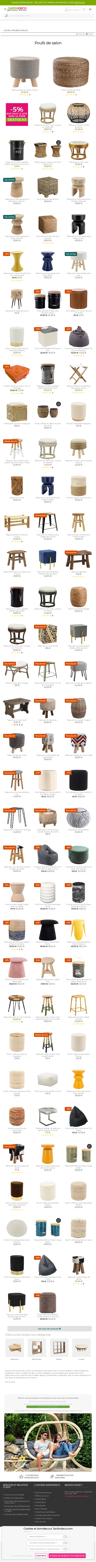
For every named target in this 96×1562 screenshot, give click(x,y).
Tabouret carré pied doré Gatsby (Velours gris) (78, 647)
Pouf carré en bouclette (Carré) (47, 1091)
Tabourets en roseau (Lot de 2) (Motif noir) (47, 163)
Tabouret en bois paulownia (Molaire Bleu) (48, 499)
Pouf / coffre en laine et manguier (17, 1055)
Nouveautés (40, 1505)
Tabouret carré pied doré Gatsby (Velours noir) (17, 1315)
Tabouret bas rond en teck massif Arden (78, 536)
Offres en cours (42, 1496)
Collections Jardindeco (45, 1512)
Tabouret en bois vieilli (17, 720)
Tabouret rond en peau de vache (78, 1278)
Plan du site (40, 1522)
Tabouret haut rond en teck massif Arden (48, 1055)
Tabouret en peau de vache (17, 311)
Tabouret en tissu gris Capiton (78, 683)
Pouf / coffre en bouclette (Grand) (79, 1055)
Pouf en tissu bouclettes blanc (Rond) (17, 1241)
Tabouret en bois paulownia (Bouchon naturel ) (17, 200)
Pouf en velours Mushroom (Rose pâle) (17, 980)
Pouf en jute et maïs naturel (78, 498)
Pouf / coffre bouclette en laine (78, 1240)
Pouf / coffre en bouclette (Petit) (48, 1204)
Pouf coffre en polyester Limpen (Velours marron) (48, 1315)
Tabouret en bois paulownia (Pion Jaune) (78, 1092)
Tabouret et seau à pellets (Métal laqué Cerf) (17, 610)
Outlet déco (40, 1502)
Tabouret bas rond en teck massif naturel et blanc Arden (17, 461)
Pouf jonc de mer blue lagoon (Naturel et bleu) (17, 943)
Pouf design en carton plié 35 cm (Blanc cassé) (47, 793)
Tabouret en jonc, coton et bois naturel (78, 461)
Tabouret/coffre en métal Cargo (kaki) (78, 1167)
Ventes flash (40, 1499)
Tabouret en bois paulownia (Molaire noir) (78, 237)
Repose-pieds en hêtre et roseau (17, 536)
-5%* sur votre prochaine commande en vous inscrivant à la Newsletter (48, 1398)
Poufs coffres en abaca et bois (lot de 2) (48, 424)
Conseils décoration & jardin (47, 1515)
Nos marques (41, 1509)
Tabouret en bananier (47, 720)
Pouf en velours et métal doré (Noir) (17, 1278)
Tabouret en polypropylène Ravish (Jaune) (78, 943)
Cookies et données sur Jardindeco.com (48, 1528)
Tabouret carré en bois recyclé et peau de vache (17, 868)
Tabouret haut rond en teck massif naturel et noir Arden (48, 1018)
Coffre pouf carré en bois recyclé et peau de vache (47, 831)
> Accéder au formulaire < (77, 1496)
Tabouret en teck (17, 498)
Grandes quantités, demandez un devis (17, 1510)
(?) (46, 1536)
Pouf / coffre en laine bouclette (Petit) (78, 1204)
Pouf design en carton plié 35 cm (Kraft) (78, 312)
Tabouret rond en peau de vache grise (47, 756)
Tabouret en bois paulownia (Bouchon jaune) (48, 1167)
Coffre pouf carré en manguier (17, 423)
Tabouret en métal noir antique (16, 830)
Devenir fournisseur (43, 1518)
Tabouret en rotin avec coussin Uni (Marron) (17, 647)
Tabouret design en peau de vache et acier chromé (48, 1129)
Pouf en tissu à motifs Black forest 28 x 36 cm (78, 905)
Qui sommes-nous (43, 1492)
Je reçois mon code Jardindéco (48, 1407)
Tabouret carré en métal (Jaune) (78, 1018)
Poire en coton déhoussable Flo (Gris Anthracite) (78, 349)
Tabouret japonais (78, 572)
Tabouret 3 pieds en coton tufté (78, 755)
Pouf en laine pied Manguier (78, 423)
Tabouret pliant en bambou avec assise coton (78, 387)
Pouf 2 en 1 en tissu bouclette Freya (47, 905)
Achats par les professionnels (17, 1506)
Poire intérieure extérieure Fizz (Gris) (47, 1278)
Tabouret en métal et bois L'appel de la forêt (47, 536)
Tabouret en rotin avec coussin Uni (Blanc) (47, 461)
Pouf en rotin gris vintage (17, 683)
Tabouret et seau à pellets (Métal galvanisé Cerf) (47, 387)
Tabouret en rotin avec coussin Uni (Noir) (47, 610)
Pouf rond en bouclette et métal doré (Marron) (17, 1204)
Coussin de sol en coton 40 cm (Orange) (17, 387)
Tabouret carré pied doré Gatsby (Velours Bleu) (47, 573)
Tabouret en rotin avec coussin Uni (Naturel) (47, 126)
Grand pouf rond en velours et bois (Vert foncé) (79, 868)
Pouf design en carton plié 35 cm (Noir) (78, 793)
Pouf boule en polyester (78, 830)
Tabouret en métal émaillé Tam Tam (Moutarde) (17, 274)
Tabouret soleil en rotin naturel (16, 1017)
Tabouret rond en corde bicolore (78, 126)
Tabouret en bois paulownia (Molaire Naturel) (78, 200)
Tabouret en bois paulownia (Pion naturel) (17, 237)
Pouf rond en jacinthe (71, 90)
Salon (25, 30)
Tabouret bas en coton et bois (25, 90)
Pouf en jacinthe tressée (78, 609)
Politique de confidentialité (16, 1514)
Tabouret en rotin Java (78, 162)
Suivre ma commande (14, 1495)
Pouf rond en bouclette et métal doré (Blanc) (17, 349)
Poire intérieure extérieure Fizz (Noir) (78, 1129)
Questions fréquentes (13, 1498)
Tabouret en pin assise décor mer (16, 793)
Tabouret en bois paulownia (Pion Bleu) (48, 274)
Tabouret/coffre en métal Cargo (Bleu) (48, 1241)
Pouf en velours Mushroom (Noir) (48, 943)
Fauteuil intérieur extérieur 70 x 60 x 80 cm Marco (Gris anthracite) (47, 869)
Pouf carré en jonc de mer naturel (47, 237)
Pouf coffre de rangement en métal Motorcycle (78, 980)
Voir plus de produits (49, 1328)
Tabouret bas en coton (17, 755)
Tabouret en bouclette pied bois (78, 274)
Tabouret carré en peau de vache (17, 1167)
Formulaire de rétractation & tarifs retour (16, 1502)
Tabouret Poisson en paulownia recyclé (17, 573)
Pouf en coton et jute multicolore (17, 1129)
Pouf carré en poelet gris (47, 199)
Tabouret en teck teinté (48, 646)
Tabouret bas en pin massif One (48, 980)
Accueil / (8, 30)
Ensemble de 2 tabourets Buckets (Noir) (48, 312)
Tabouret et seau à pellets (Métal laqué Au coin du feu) (17, 163)
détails (28, 1531)
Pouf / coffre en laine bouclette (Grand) (17, 1092)
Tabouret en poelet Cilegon (78, 720)
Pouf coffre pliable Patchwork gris (48, 349)
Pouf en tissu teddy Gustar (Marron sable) (16, 905)
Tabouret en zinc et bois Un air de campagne (47, 684)
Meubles (16, 30)
